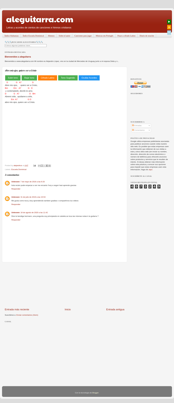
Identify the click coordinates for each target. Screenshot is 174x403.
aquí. (151, 170)
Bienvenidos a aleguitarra (18, 57)
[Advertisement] (64, 285)
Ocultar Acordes (89, 78)
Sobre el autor (64, 36)
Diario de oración (147, 36)
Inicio (68, 309)
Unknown (15, 182)
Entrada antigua (115, 309)
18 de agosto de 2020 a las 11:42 (34, 212)
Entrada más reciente (17, 309)
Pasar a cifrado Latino (126, 36)
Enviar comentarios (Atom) (27, 315)
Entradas (137, 126)
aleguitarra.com (39, 19)
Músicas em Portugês (104, 36)
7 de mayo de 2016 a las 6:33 (33, 182)
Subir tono (13, 78)
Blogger (95, 393)
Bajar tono (29, 78)
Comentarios (138, 130)
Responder (15, 189)
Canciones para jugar (83, 36)
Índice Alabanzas (12, 36)
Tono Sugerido (68, 78)
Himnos (51, 36)
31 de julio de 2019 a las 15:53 (33, 197)
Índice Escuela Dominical (33, 36)
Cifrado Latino (47, 78)
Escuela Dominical (18, 169)
